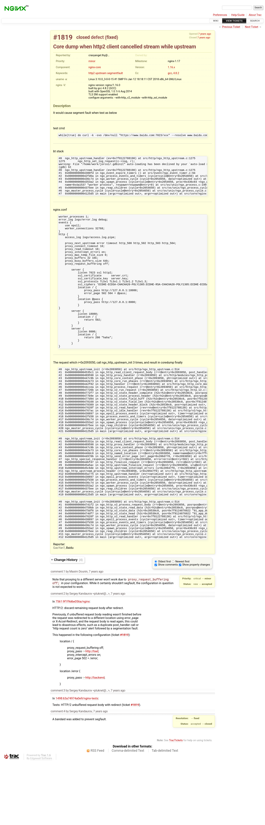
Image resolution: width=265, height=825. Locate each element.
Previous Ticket (231, 27)
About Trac (255, 15)
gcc (170, 73)
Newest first (182, 624)
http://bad (90, 714)
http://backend (94, 741)
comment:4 (58, 774)
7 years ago (204, 33)
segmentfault (115, 73)
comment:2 (58, 657)
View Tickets (234, 20)
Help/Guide (238, 15)
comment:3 (58, 754)
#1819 (63, 37)
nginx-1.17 (174, 61)
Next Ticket (251, 27)
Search (255, 20)
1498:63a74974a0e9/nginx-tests (77, 761)
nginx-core (95, 67)
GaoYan (58, 610)
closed (83, 37)
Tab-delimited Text (165, 814)
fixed (111, 37)
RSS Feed (97, 814)
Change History (68, 623)
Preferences (220, 15)
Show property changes (196, 627)
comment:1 (58, 634)
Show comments (168, 627)
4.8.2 (176, 73)
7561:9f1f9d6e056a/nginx (73, 665)
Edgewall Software (41, 821)
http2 (92, 73)
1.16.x (171, 67)
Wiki (215, 20)
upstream (101, 73)
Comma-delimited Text (128, 814)
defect (97, 37)
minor (92, 61)
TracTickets (176, 803)
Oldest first (164, 624)
